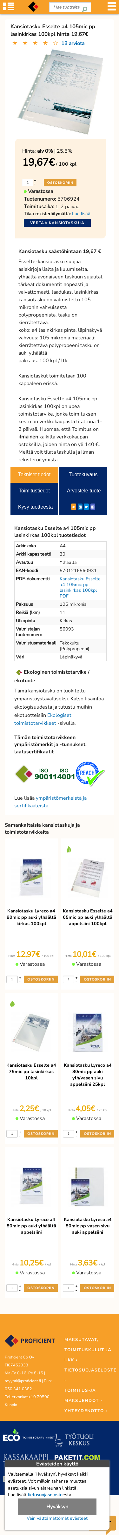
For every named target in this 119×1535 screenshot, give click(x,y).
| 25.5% (54, 151)
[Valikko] (111, 9)
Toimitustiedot (34, 490)
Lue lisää (81, 213)
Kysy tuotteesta (35, 507)
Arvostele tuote (84, 490)
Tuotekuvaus (83, 474)
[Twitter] (86, 507)
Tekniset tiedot (34, 474)
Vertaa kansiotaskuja (57, 222)
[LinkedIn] (80, 507)
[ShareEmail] (73, 507)
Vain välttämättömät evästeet (57, 1518)
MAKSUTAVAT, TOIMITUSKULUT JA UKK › (87, 1350)
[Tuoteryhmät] (8, 9)
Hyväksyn (57, 1506)
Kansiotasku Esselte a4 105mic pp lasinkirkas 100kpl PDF (80, 587)
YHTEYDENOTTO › (85, 1411)
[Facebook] (92, 507)
